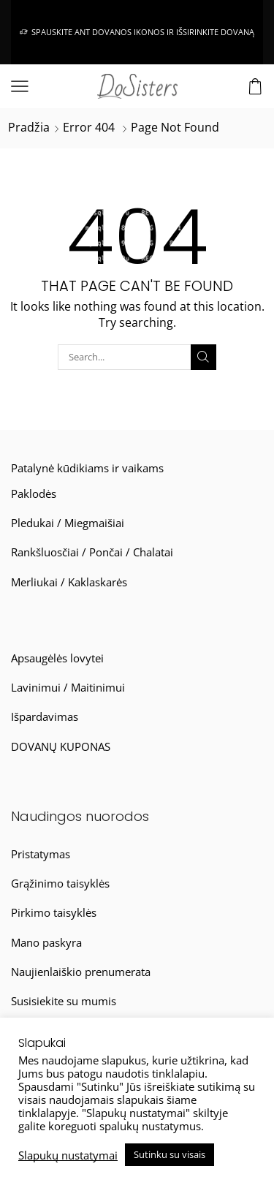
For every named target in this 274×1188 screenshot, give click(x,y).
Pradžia (29, 127)
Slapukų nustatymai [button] (68, 1155)
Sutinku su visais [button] (169, 1154)
